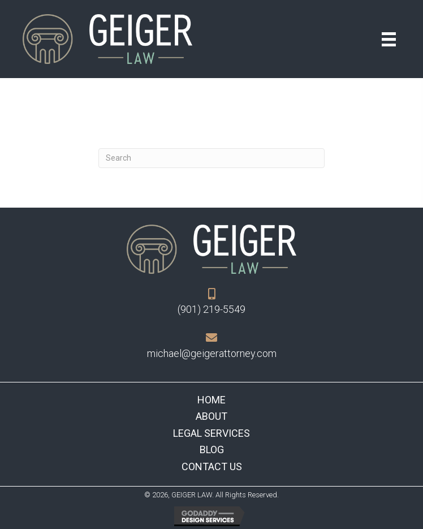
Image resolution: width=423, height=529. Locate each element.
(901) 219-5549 (211, 309)
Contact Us (212, 466)
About (211, 416)
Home (211, 400)
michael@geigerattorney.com (212, 353)
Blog (212, 449)
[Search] (211, 158)
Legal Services (211, 433)
